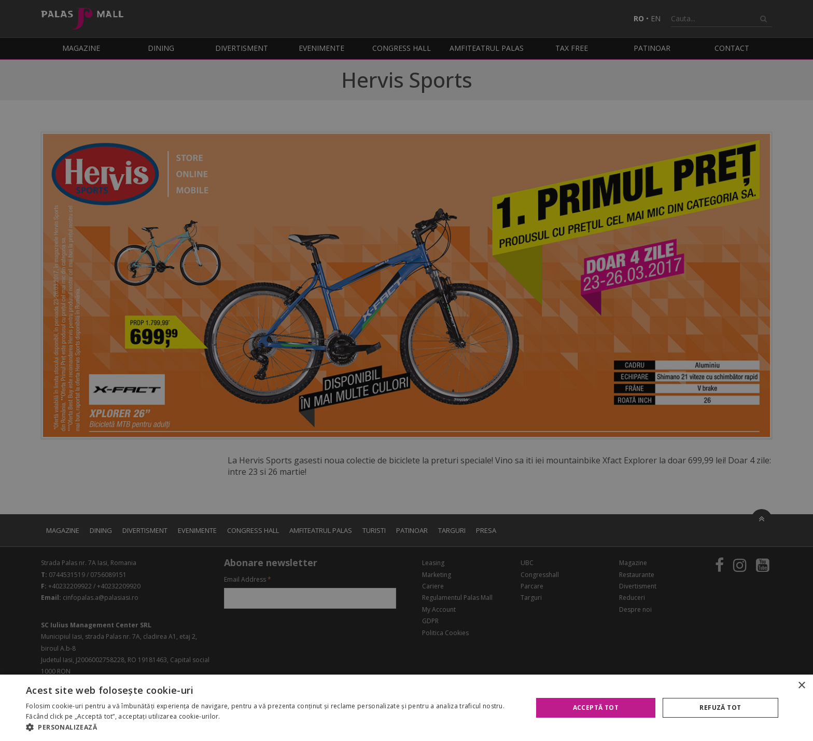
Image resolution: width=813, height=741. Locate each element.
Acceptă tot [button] (596, 707)
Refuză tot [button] (720, 707)
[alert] (406, 370)
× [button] (801, 686)
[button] (271, 727)
